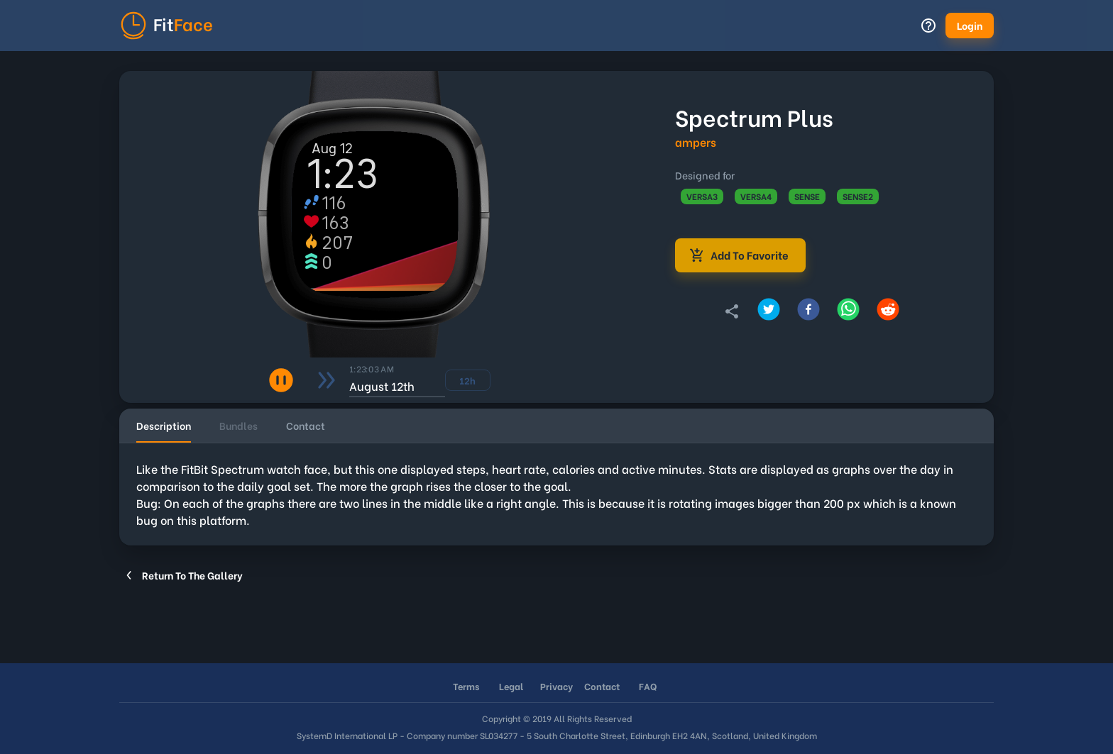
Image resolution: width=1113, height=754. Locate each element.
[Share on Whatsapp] (848, 311)
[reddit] (888, 311)
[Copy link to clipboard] (732, 311)
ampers (695, 141)
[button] (969, 25)
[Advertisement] (545, 620)
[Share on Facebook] (808, 311)
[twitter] (768, 311)
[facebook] (808, 311)
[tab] (163, 426)
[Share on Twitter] (769, 311)
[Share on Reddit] (888, 311)
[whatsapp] (848, 311)
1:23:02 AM (371, 368)
